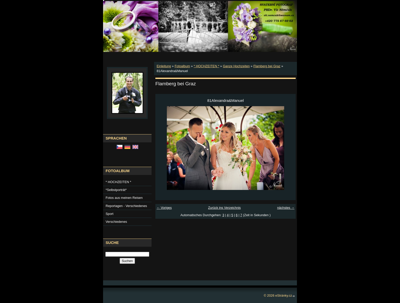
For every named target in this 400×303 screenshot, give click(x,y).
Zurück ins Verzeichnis (224, 208)
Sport (110, 214)
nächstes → (285, 208)
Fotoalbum (182, 66)
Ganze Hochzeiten (236, 66)
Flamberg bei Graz (266, 66)
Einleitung (164, 66)
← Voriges (164, 208)
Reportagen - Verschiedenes (126, 206)
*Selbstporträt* (116, 190)
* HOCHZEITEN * (206, 66)
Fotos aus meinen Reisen (124, 198)
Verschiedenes (116, 222)
